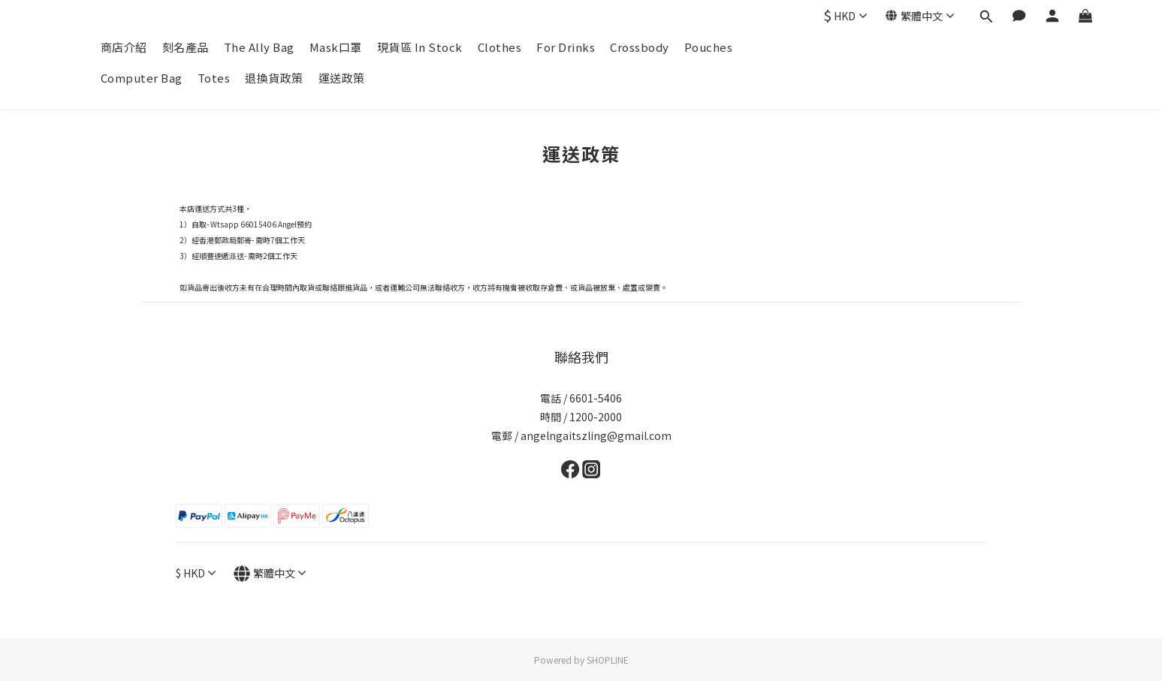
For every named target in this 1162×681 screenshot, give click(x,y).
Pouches (708, 47)
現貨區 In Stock (420, 47)
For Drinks (565, 47)
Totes (214, 78)
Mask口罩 (335, 47)
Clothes (500, 47)
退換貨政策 (274, 78)
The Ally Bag (259, 47)
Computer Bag (142, 78)
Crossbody (639, 47)
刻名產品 (185, 47)
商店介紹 (124, 47)
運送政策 (341, 78)
